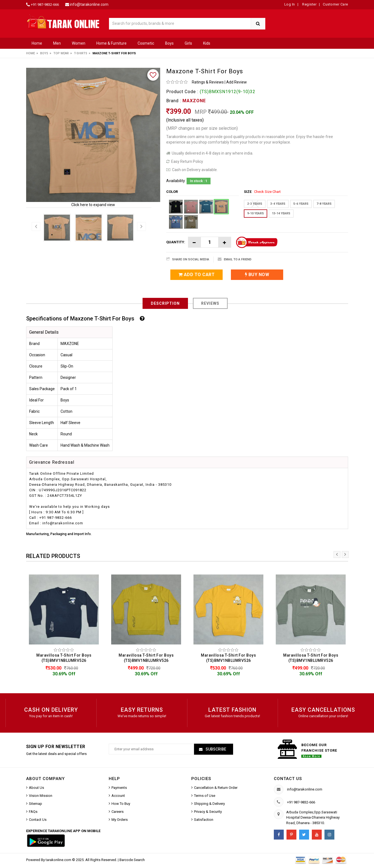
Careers (117, 812)
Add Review (236, 82)
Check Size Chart (267, 192)
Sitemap (35, 804)
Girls (188, 43)
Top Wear (61, 53)
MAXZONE (194, 100)
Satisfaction (203, 820)
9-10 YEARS (255, 213)
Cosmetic (146, 43)
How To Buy (120, 804)
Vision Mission (40, 796)
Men (57, 43)
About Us (36, 788)
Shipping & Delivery (209, 804)
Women (78, 43)
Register (309, 4)
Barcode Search (132, 860)
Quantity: (175, 242)
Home (37, 43)
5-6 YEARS (301, 204)
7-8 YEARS (324, 204)
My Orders (119, 820)
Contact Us (38, 820)
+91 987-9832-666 (45, 4)
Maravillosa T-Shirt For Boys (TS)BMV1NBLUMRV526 (63, 658)
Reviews (210, 303)
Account (118, 796)
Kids (206, 43)
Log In (289, 4)
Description (165, 303)
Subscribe (215, 749)
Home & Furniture (111, 43)
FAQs (33, 812)
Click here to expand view (93, 205)
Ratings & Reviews (208, 82)
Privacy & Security (208, 812)
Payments (119, 788)
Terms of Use (204, 796)
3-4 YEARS (277, 204)
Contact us (288, 778)
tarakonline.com (59, 860)
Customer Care (335, 4)
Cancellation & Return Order (215, 788)
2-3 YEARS (254, 204)
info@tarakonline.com (89, 4)
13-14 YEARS (281, 213)
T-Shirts (80, 53)
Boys (169, 43)
